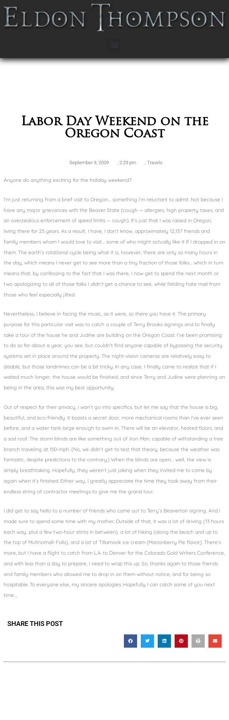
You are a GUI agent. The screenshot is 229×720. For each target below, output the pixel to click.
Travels (154, 162)
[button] (114, 45)
